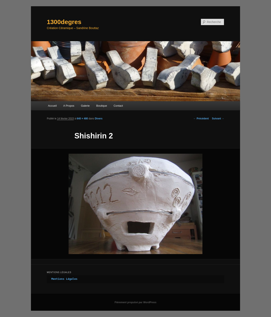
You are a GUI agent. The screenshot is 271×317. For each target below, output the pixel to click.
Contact (118, 105)
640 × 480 (82, 118)
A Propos (68, 105)
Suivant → (218, 118)
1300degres (64, 21)
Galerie (85, 105)
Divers (98, 118)
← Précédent (201, 118)
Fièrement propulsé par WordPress (135, 302)
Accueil (52, 105)
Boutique (101, 105)
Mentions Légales (64, 278)
